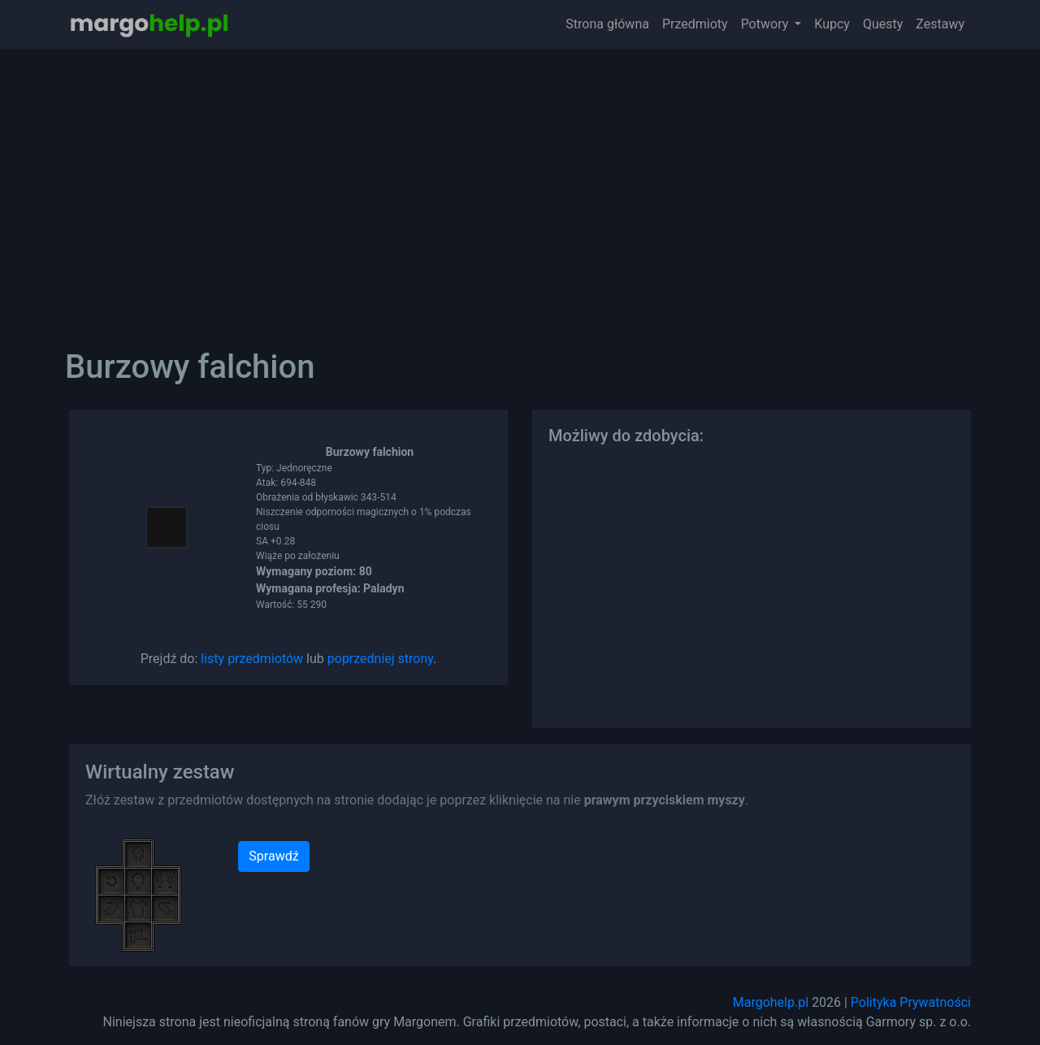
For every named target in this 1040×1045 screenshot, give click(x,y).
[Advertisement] (520, 187)
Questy (883, 24)
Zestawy (940, 24)
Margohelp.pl (770, 1002)
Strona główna (607, 24)
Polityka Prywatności (911, 1002)
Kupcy (832, 24)
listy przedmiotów (252, 658)
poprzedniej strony (380, 658)
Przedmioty (695, 24)
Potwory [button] (766, 24)
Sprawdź (273, 856)
